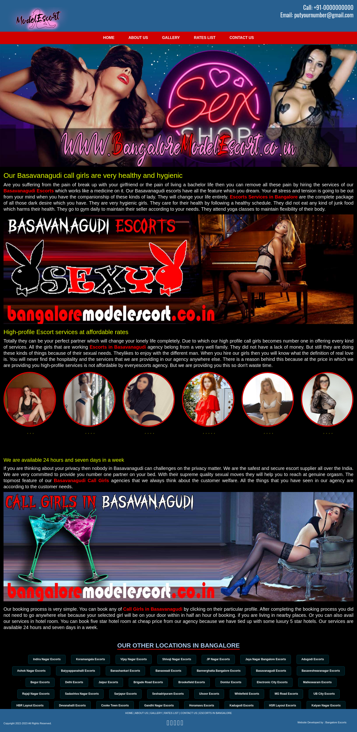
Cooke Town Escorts (115, 705)
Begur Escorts (40, 682)
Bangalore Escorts (335, 722)
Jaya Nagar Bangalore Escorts (265, 659)
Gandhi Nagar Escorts (159, 705)
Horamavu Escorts (201, 705)
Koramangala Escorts (90, 659)
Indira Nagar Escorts (46, 659)
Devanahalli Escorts (72, 705)
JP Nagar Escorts (218, 659)
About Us (138, 38)
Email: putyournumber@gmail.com (316, 14)
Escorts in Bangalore (215, 713)
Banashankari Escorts (125, 670)
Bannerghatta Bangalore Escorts (219, 670)
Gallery (171, 38)
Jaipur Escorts (108, 682)
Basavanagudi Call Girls (81, 480)
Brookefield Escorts (191, 682)
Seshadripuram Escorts (168, 693)
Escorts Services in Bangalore (264, 196)
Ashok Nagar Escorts (31, 670)
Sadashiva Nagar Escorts (82, 693)
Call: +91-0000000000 (328, 7)
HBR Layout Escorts (30, 705)
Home (108, 38)
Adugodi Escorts (312, 659)
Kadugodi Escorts (241, 705)
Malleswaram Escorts (317, 682)
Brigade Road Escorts (148, 682)
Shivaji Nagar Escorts (176, 659)
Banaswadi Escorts (168, 670)
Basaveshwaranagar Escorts (321, 670)
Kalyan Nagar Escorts (326, 705)
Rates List (204, 38)
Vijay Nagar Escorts (133, 659)
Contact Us (241, 38)
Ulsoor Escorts (209, 693)
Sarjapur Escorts (125, 693)
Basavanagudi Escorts (29, 190)
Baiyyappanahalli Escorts (78, 670)
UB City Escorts (324, 693)
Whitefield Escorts (247, 693)
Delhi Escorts (74, 682)
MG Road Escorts (286, 693)
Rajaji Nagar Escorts (36, 693)
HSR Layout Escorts (282, 705)
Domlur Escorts (230, 682)
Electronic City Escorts (272, 682)
